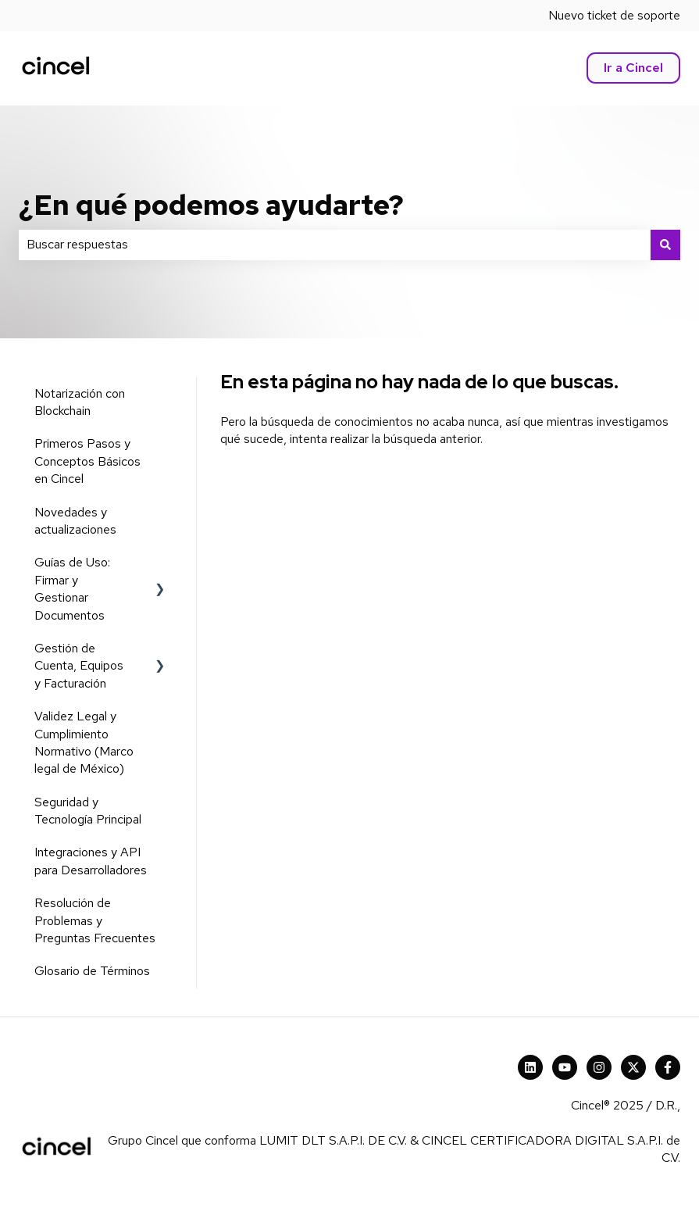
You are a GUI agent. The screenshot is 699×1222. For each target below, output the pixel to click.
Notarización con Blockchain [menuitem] (79, 402)
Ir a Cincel (633, 67)
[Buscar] (665, 244)
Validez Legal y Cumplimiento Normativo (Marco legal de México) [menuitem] (84, 742)
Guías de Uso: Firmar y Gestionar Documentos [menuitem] (72, 588)
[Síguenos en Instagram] (599, 1067)
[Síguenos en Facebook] (667, 1067)
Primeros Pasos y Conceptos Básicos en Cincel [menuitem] (87, 461)
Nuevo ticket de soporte (614, 15)
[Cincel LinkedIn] (530, 1067)
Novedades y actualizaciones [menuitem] (75, 521)
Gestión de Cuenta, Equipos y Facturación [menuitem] (78, 665)
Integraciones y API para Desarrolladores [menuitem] (90, 860)
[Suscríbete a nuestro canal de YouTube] (564, 1067)
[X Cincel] (633, 1067)
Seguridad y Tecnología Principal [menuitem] (87, 810)
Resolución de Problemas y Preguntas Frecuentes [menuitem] (94, 920)
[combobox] (335, 244)
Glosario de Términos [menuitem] (92, 971)
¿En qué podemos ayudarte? (211, 204)
